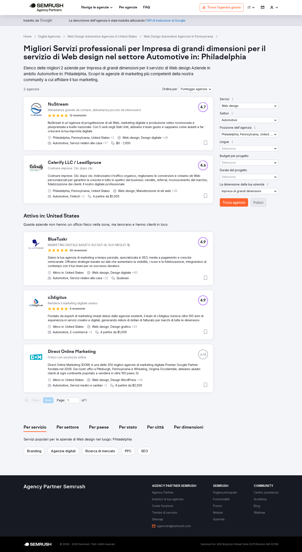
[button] (251, 7)
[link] (128, 7)
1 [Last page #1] (85, 400)
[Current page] (73, 400)
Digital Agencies (49, 36)
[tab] (34, 427)
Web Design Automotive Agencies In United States (102, 36)
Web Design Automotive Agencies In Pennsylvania (178, 36)
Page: (61, 400)
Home (27, 36)
